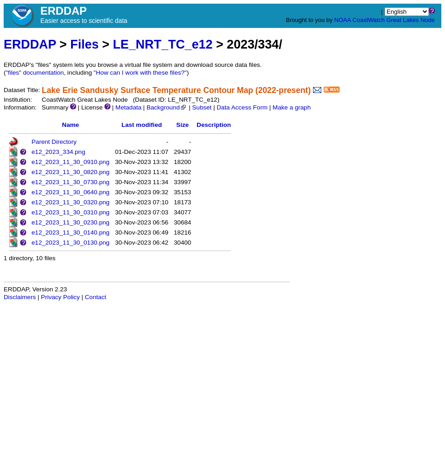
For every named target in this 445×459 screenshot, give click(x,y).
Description (214, 124)
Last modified (141, 124)
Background (167, 107)
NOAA (342, 19)
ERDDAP (30, 44)
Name (70, 124)
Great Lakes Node (410, 19)
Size (182, 124)
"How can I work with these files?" (140, 72)
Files (84, 44)
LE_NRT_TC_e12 (163, 44)
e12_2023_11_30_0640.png (71, 192)
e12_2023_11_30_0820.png (71, 172)
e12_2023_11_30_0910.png (71, 161)
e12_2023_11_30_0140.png (71, 232)
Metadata (128, 107)
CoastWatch (368, 19)
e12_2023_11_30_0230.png (71, 222)
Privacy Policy (60, 297)
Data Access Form (242, 107)
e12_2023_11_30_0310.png (71, 212)
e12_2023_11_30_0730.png (71, 182)
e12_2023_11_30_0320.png (71, 202)
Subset (201, 107)
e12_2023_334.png (58, 151)
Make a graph (292, 107)
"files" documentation (35, 72)
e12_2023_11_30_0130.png (71, 242)
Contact (95, 297)
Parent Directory (54, 141)
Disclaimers (20, 297)
